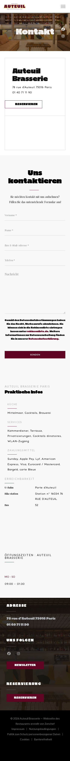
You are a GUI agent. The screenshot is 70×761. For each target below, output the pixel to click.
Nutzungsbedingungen (45, 729)
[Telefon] (35, 260)
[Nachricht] (35, 292)
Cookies (27, 740)
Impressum (20, 729)
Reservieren (26, 104)
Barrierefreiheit (43, 740)
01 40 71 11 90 (22, 92)
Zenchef (50, 723)
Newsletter (25, 665)
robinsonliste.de (37, 331)
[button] (63, 6)
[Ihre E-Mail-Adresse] (35, 245)
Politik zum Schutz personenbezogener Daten (36, 734)
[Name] (35, 230)
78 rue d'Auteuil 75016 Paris (38, 87)
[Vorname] (35, 215)
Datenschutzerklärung (43, 339)
